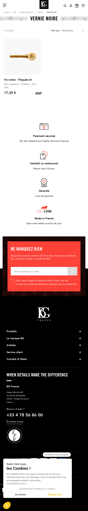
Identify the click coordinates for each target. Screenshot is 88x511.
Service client (15, 352)
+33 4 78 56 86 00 (25, 415)
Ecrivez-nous (15, 421)
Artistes (11, 345)
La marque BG (15, 338)
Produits (12, 331)
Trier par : (56, 30)
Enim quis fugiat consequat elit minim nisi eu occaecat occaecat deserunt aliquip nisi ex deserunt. (46, 282)
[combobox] (73, 31)
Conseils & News (17, 359)
